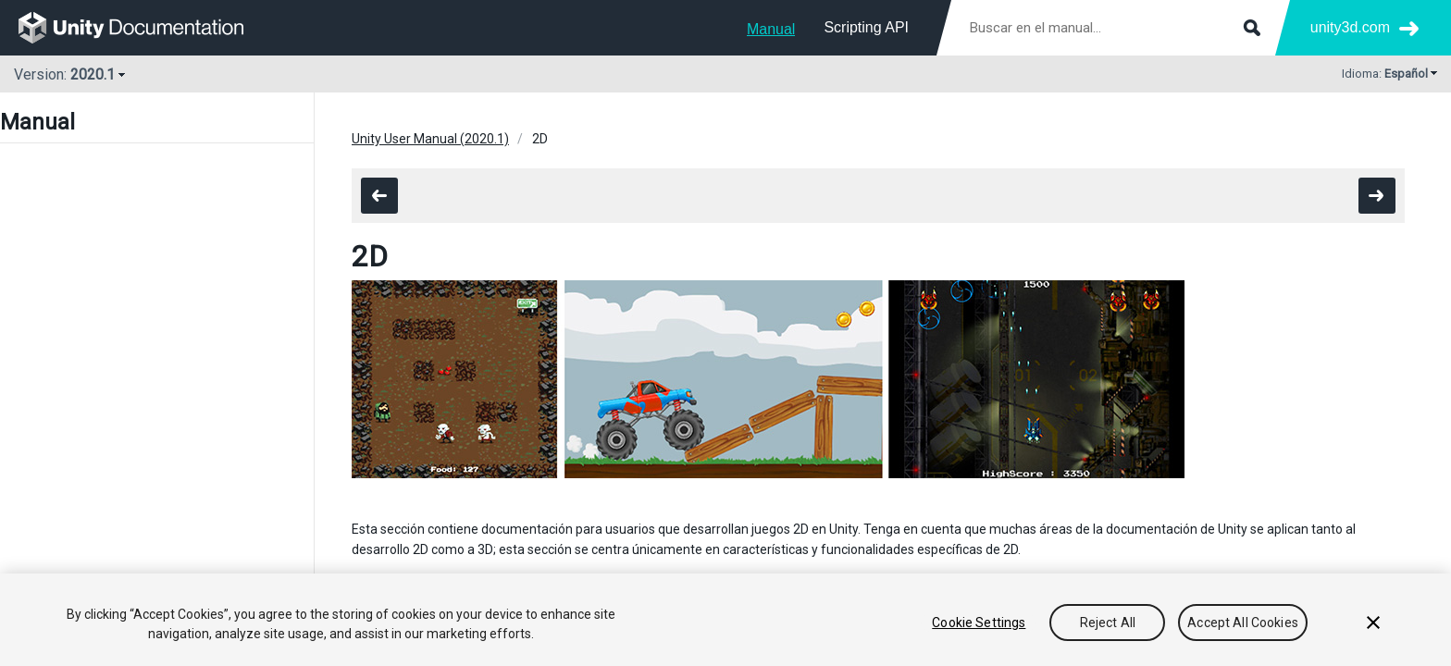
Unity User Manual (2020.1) (430, 138)
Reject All (1107, 622)
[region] (725, 620)
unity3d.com (1350, 27)
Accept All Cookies (1242, 622)
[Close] (1373, 622)
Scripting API (866, 27)
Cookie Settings (978, 622)
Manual (771, 29)
